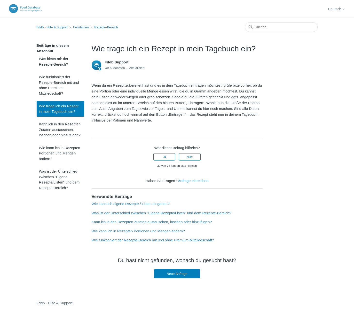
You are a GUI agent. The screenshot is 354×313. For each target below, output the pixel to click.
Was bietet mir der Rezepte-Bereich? (53, 61)
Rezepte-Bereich (106, 27)
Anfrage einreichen (193, 181)
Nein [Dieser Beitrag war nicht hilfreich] (190, 157)
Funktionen (81, 27)
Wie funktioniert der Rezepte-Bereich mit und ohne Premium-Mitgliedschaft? (59, 85)
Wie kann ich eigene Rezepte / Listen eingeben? (131, 204)
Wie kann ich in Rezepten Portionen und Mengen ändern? (59, 153)
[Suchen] (281, 27)
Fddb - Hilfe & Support (52, 27)
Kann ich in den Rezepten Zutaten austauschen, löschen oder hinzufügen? (60, 129)
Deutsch (336, 9)
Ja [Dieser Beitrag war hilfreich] (164, 157)
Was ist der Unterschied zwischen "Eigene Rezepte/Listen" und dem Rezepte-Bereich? (59, 179)
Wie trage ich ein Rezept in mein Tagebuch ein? (59, 109)
